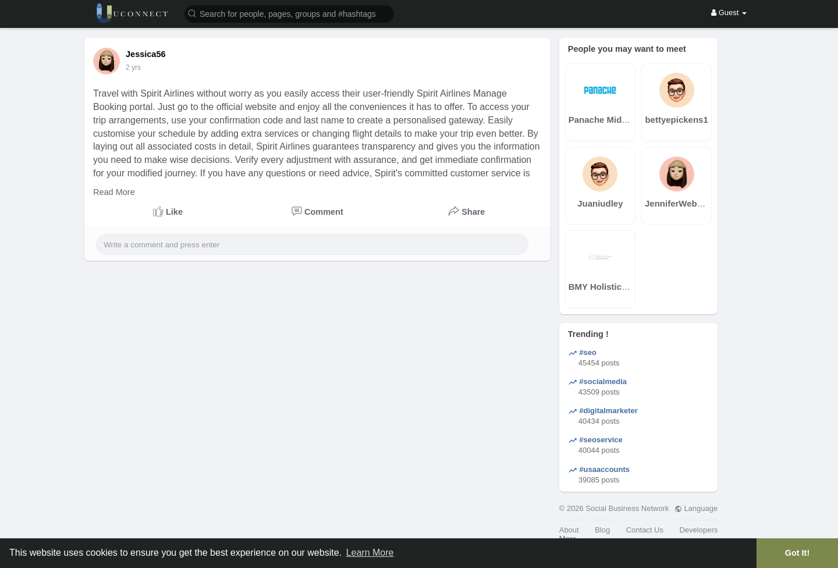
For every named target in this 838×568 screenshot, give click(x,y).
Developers (698, 530)
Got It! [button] (797, 553)
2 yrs (133, 67)
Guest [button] (729, 12)
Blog (602, 530)
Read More (114, 192)
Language (696, 508)
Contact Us (644, 530)
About (569, 530)
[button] (289, 13)
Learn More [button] (370, 553)
